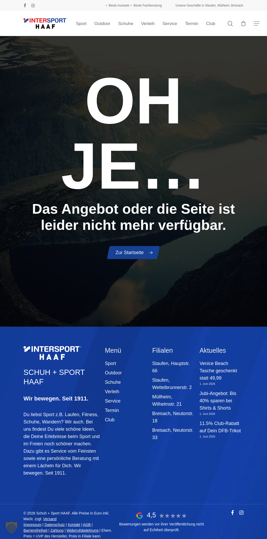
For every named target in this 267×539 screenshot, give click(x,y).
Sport (110, 363)
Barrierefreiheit (35, 530)
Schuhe (113, 382)
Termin (112, 410)
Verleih (112, 391)
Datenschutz (55, 525)
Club (109, 419)
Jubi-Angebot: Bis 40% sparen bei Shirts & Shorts (217, 401)
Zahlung (57, 530)
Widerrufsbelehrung (82, 530)
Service (112, 401)
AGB (87, 525)
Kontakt (74, 525)
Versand (49, 519)
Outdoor (113, 372)
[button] (256, 23)
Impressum (32, 525)
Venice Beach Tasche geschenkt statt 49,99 (218, 371)
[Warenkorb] (243, 23)
